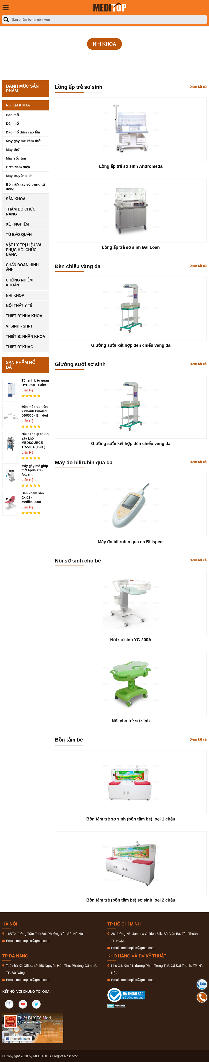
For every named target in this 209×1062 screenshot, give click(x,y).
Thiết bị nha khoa (24, 316)
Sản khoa (16, 199)
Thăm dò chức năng (20, 211)
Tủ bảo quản (19, 235)
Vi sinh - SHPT (19, 326)
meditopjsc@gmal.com (32, 941)
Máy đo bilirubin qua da (84, 462)
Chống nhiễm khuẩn (19, 282)
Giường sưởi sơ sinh (80, 364)
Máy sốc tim (16, 158)
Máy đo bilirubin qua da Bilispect (131, 541)
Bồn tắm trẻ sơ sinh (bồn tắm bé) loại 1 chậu (130, 819)
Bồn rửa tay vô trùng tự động (25, 186)
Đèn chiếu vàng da (77, 266)
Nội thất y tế (19, 306)
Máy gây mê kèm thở (23, 141)
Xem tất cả (198, 87)
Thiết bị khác (19, 347)
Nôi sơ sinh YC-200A (131, 639)
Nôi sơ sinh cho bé (78, 561)
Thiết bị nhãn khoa (25, 337)
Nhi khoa (130, 57)
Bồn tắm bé (69, 740)
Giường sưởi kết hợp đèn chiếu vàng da (130, 345)
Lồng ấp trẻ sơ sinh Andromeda (130, 166)
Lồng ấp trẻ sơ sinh (79, 87)
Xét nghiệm (17, 224)
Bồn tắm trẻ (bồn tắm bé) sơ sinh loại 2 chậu (130, 900)
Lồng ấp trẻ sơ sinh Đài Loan (131, 247)
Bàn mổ (12, 115)
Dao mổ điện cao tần (23, 132)
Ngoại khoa (18, 105)
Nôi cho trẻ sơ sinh (131, 720)
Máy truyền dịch (19, 176)
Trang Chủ (80, 57)
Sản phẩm (105, 57)
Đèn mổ (12, 123)
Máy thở (12, 150)
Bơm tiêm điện (18, 167)
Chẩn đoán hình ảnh (22, 267)
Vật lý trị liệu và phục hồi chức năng (24, 250)
